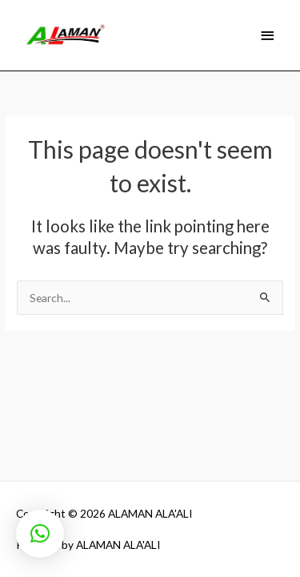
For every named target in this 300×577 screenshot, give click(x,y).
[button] (40, 534)
